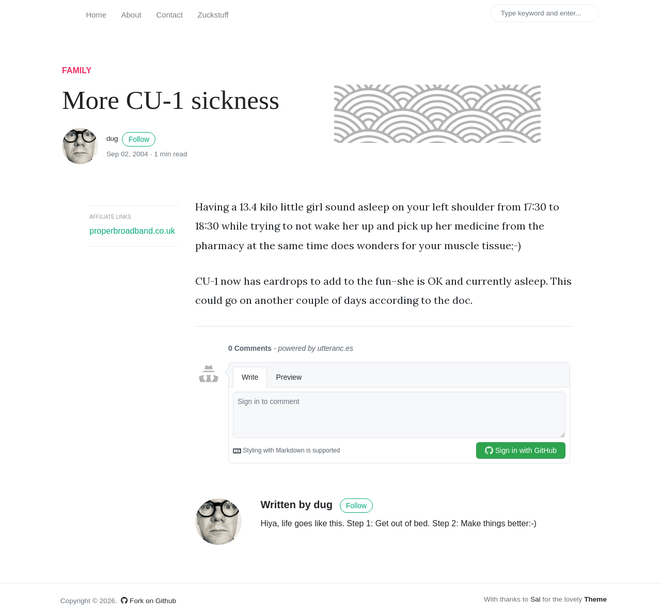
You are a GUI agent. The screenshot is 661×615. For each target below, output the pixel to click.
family (76, 70)
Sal (535, 599)
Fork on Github (148, 601)
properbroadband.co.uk (132, 230)
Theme (595, 599)
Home (96, 15)
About (131, 15)
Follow (139, 139)
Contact (169, 15)
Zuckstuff (213, 15)
